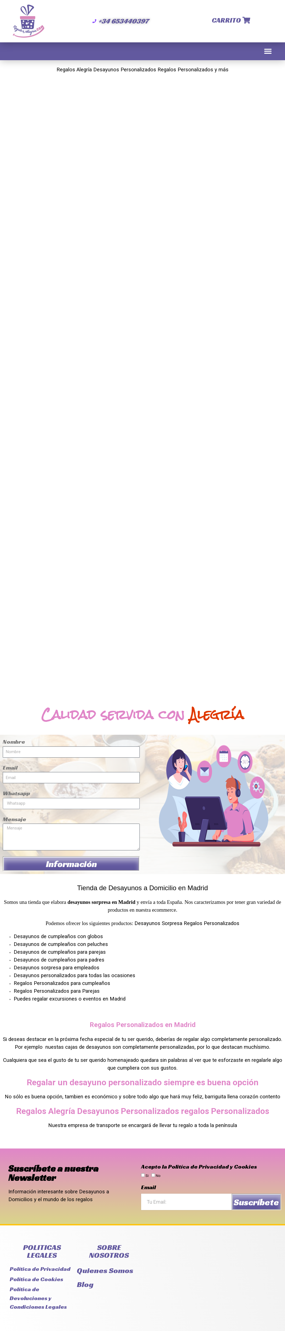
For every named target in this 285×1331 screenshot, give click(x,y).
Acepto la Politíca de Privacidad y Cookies (199, 1166)
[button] (268, 51)
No (158, 1176)
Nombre (14, 741)
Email (10, 767)
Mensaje (14, 819)
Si (147, 1176)
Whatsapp (16, 793)
